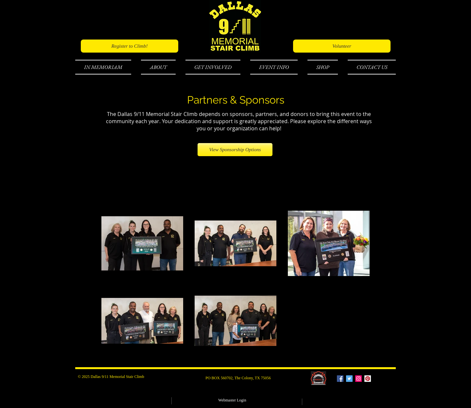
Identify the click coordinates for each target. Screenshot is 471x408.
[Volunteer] (342, 46)
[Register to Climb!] (129, 46)
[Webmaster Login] (232, 400)
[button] (105, 67)
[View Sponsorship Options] (235, 149)
